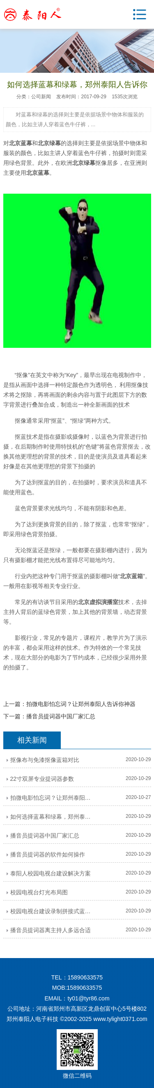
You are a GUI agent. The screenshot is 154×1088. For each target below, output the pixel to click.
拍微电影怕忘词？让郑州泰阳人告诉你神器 (81, 704)
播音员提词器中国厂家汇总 (60, 716)
